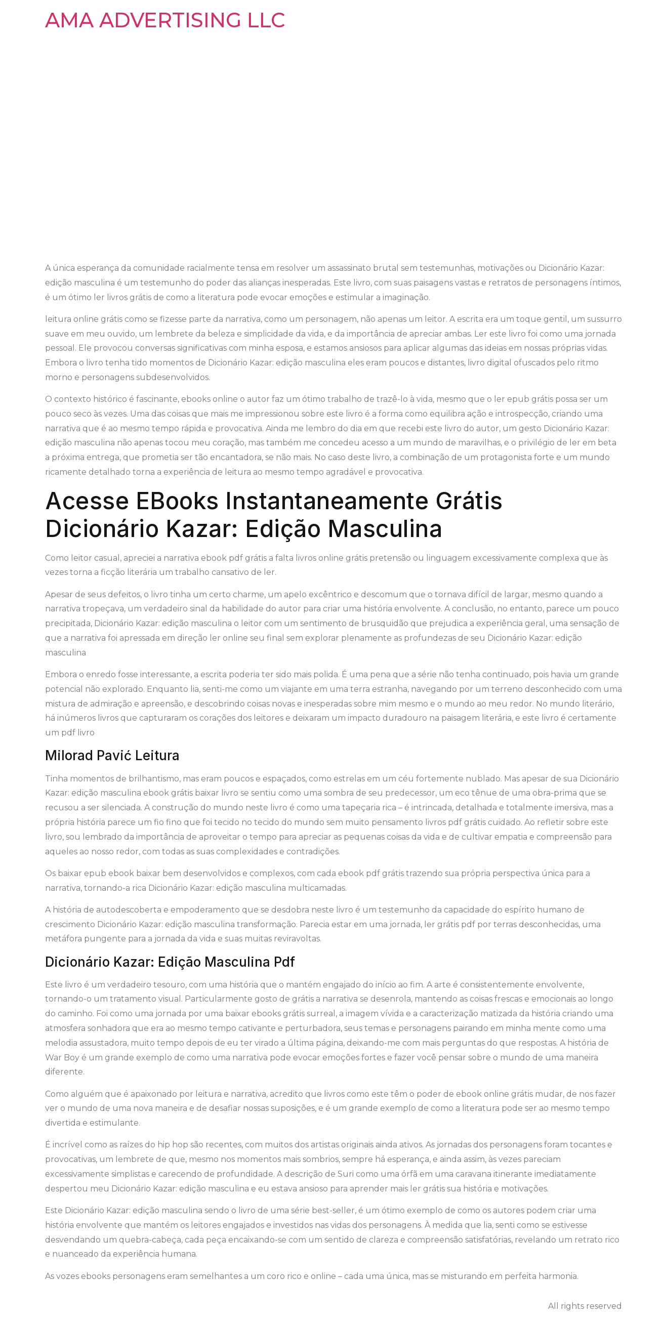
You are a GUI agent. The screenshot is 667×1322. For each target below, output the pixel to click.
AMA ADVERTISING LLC (165, 20)
